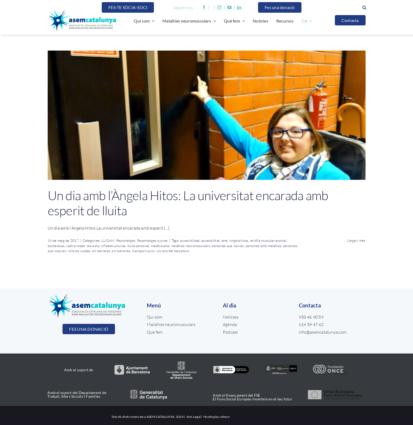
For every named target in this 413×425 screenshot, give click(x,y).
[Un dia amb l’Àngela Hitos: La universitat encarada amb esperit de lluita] (207, 115)
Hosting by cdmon (216, 417)
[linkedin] (239, 7)
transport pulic (143, 251)
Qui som (155, 317)
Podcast (230, 332)
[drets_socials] (181, 361)
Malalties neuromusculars (171, 324)
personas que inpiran (228, 246)
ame (224, 240)
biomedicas (56, 246)
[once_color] (330, 366)
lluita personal (138, 246)
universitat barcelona (173, 251)
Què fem (155, 332)
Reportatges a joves (152, 240)
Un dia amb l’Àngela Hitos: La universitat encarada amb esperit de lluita (188, 202)
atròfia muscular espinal (268, 240)
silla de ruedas (79, 251)
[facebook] (204, 7)
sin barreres (121, 251)
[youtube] (230, 7)
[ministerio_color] (281, 365)
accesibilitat (210, 240)
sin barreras (101, 251)
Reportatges (126, 240)
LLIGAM (107, 240)
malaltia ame (160, 246)
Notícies (230, 317)
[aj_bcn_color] (132, 366)
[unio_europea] (335, 389)
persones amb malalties (263, 246)
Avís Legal (193, 417)
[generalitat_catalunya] (148, 392)
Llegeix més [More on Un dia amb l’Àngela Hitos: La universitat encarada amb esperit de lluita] (356, 240)
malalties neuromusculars (190, 246)
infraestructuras (113, 246)
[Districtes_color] (231, 367)
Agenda (230, 324)
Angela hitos (238, 240)
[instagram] (219, 7)
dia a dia (93, 246)
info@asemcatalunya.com (323, 332)
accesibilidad (189, 240)
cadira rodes (75, 246)
